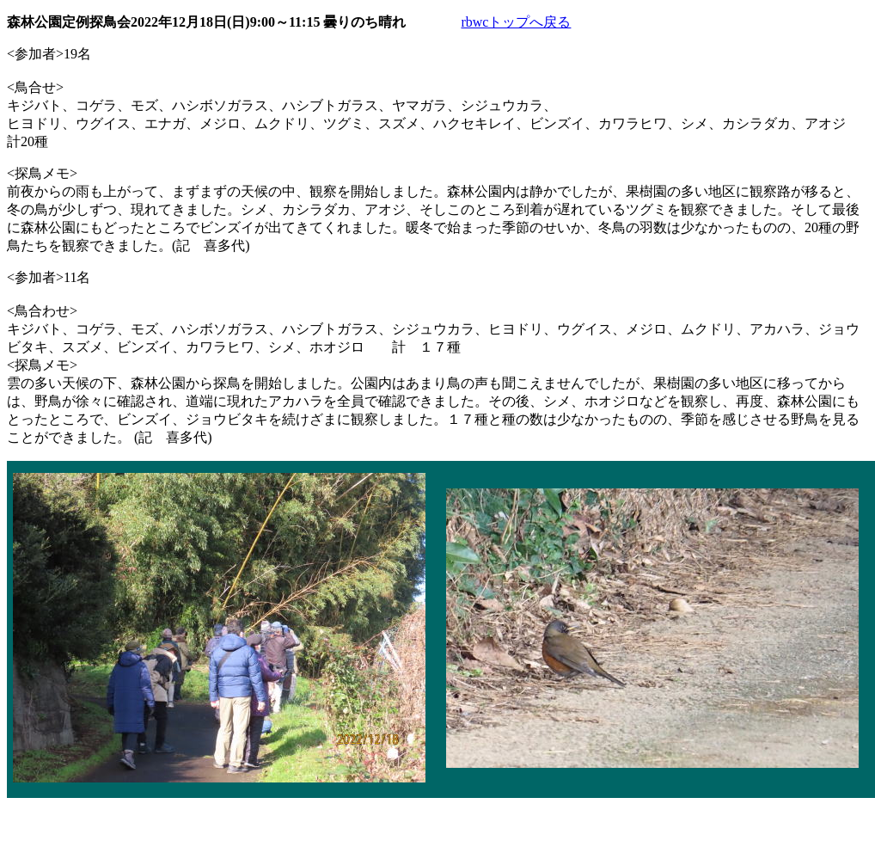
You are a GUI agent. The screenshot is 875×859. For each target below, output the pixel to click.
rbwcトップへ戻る (516, 22)
